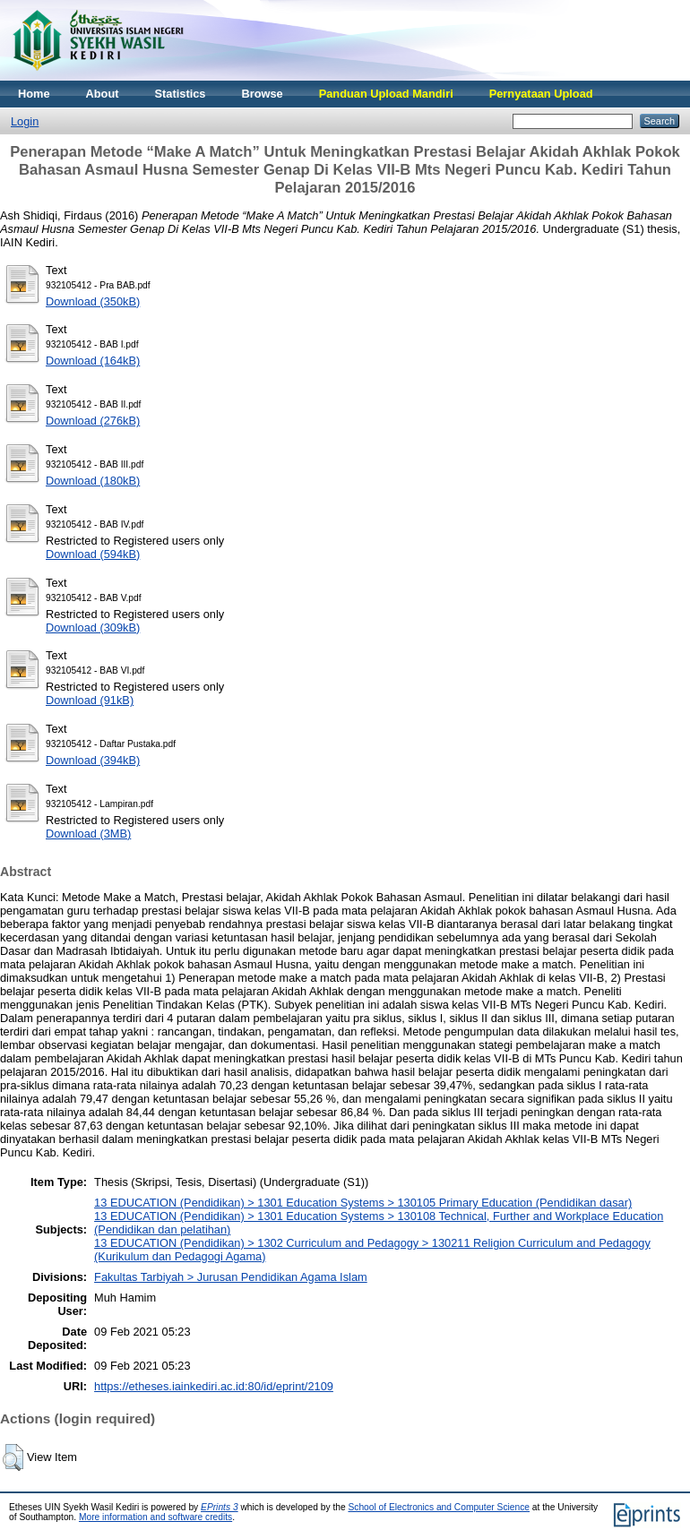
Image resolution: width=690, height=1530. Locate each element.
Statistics (180, 93)
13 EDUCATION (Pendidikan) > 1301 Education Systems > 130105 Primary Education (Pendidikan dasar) (363, 1202)
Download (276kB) (93, 420)
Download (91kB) (90, 700)
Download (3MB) (88, 833)
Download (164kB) (93, 360)
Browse (261, 93)
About (102, 93)
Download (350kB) (93, 301)
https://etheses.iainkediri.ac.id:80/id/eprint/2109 (213, 1386)
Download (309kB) (93, 627)
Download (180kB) (93, 480)
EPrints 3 (219, 1507)
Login (25, 121)
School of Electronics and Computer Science (439, 1507)
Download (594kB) (93, 554)
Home (34, 93)
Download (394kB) (93, 760)
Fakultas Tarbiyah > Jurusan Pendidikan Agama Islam (230, 1277)
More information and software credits (155, 1517)
